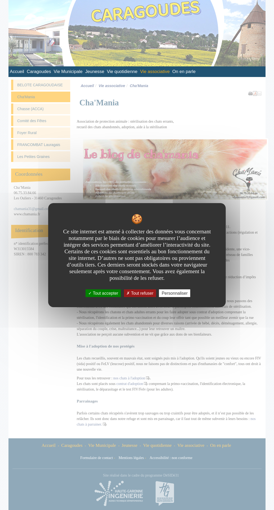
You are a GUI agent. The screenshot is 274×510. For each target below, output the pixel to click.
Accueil (17, 71)
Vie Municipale (68, 71)
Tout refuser (139, 293)
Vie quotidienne (122, 71)
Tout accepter (103, 293)
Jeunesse (94, 71)
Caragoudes (39, 71)
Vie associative (155, 71)
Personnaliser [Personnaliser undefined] (175, 293)
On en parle (184, 71)
